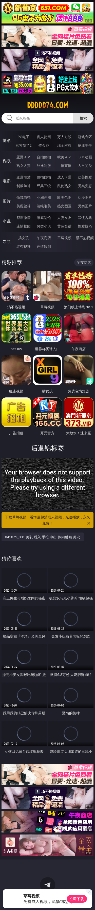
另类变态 (85, 185)
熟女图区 (64, 206)
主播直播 (64, 165)
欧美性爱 (85, 177)
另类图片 (85, 206)
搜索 (83, 118)
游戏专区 (85, 136)
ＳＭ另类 (85, 165)
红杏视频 (23, 246)
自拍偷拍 (44, 157)
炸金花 (44, 145)
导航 (7, 241)
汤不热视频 (85, 237)
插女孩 (23, 237)
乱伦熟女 (64, 185)
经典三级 (44, 185)
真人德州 (44, 136)
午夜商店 (44, 237)
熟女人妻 (23, 165)
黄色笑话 (64, 226)
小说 (7, 221)
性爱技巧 (85, 226)
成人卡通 (64, 177)
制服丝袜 (23, 185)
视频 (7, 160)
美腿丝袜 (23, 206)
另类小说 (44, 226)
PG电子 (23, 136)
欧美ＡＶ (64, 157)
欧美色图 (64, 197)
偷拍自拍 (44, 177)
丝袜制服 (44, 165)
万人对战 (64, 136)
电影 (7, 181)
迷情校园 (23, 226)
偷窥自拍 (23, 197)
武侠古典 (85, 217)
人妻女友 (64, 217)
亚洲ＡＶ (23, 157)
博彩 (7, 140)
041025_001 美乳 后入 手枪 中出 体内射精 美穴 (42, 537)
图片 (7, 201)
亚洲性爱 (23, 177)
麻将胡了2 (23, 145)
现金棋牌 (64, 145)
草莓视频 (64, 237)
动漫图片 (85, 197)
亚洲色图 (44, 197)
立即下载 (77, 898)
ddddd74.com (47, 105)
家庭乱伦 (44, 217)
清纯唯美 (44, 206)
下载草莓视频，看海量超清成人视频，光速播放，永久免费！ (48, 520)
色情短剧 (44, 246)
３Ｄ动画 (85, 157)
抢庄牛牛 (85, 145)
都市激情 (23, 217)
